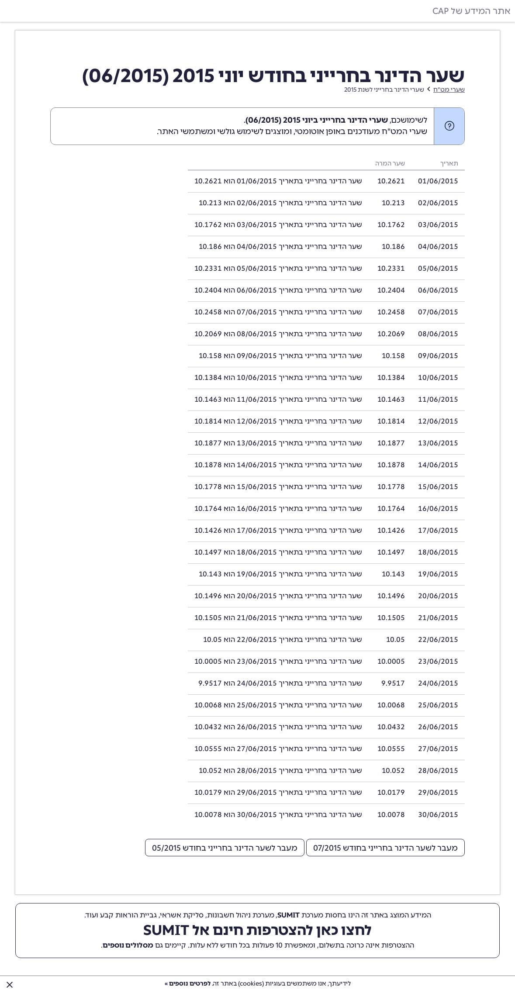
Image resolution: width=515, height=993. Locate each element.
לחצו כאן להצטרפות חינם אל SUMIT (257, 930)
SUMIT (288, 915)
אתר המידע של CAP (471, 11)
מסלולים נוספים (128, 945)
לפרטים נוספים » (188, 983)
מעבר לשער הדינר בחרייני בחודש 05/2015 (224, 848)
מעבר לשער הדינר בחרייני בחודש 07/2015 (385, 848)
